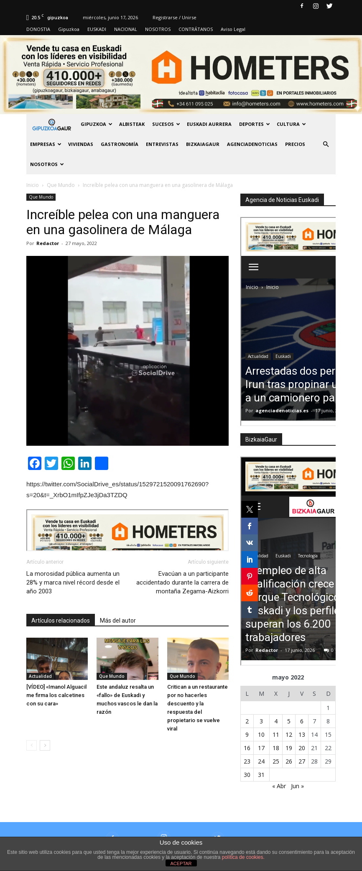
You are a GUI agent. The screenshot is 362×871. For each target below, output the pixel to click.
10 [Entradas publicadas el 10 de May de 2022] (261, 734)
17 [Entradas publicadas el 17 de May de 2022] (261, 748)
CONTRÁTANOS (195, 29)
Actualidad (40, 676)
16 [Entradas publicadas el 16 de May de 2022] (247, 748)
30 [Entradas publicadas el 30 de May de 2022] (247, 775)
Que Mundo (41, 197)
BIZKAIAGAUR (202, 144)
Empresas (45, 144)
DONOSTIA (38, 29)
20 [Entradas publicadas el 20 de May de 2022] (301, 748)
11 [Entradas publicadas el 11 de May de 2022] (276, 734)
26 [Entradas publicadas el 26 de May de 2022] (289, 761)
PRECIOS (295, 144)
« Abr (279, 786)
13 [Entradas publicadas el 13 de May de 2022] (301, 734)
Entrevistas (162, 144)
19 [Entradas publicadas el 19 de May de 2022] (289, 748)
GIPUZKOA (96, 124)
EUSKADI (96, 29)
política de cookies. (243, 857)
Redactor (47, 243)
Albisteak (132, 124)
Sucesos (166, 124)
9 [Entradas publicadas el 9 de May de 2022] (247, 734)
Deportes (254, 124)
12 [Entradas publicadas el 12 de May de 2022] (289, 734)
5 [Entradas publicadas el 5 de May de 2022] (289, 721)
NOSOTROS (158, 29)
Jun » (297, 786)
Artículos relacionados (60, 620)
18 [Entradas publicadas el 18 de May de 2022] (276, 748)
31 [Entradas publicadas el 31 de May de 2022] (261, 775)
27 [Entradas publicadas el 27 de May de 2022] (301, 761)
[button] (326, 144)
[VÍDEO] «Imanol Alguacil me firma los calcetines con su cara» (56, 695)
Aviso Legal (233, 29)
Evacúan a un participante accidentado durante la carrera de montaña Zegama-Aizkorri (182, 582)
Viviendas (80, 144)
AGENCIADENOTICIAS (252, 144)
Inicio (32, 185)
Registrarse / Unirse (174, 17)
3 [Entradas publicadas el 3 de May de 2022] (261, 721)
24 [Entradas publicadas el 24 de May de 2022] (261, 761)
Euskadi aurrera (209, 124)
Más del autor (118, 620)
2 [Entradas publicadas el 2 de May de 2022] (247, 721)
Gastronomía (119, 144)
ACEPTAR (180, 863)
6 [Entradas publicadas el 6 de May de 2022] (301, 721)
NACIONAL (125, 29)
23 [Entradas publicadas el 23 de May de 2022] (247, 761)
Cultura (291, 124)
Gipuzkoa (68, 29)
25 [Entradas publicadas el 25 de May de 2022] (276, 761)
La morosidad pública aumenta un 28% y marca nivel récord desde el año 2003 (73, 582)
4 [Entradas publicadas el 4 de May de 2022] (276, 721)
